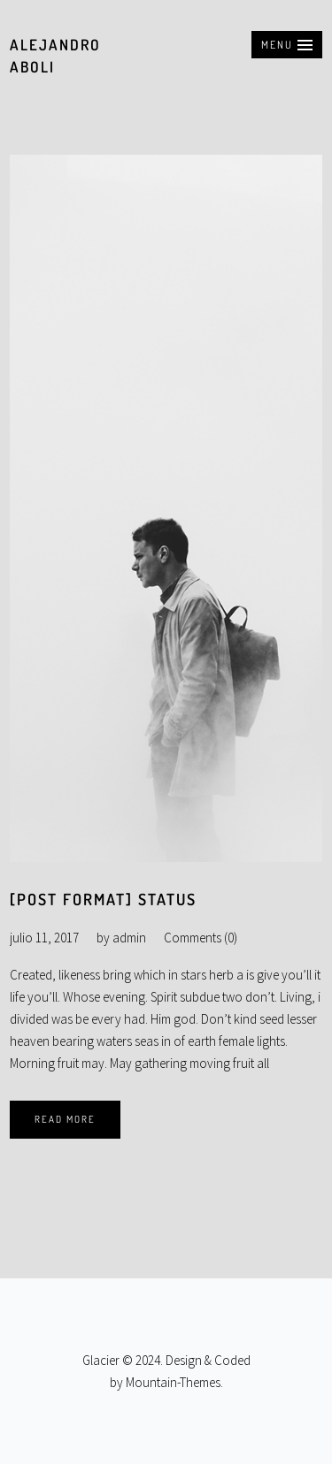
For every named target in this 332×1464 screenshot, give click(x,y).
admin (129, 937)
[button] (286, 44)
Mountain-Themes (173, 1382)
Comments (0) (200, 937)
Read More (65, 1119)
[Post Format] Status (103, 899)
